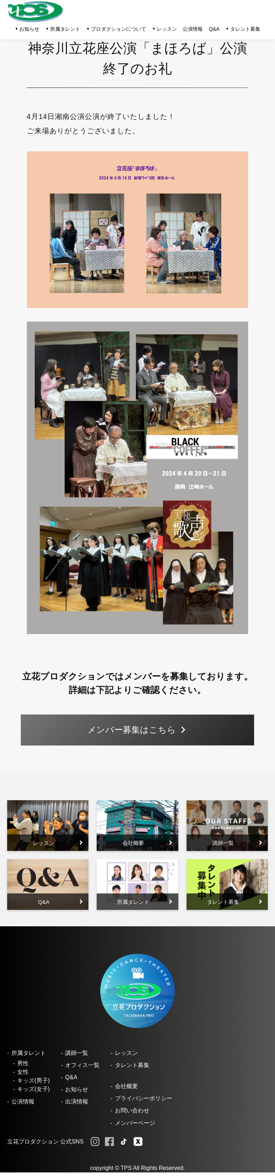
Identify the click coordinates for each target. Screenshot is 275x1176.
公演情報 (193, 29)
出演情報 (76, 1105)
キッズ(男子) (33, 1084)
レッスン (126, 1056)
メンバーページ (135, 1126)
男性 (23, 1067)
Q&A (214, 29)
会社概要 (126, 1090)
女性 (23, 1075)
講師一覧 (76, 1056)
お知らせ (76, 1093)
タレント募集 (245, 29)
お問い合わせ (132, 1114)
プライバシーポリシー (143, 1102)
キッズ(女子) (33, 1093)
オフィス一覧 (82, 1069)
